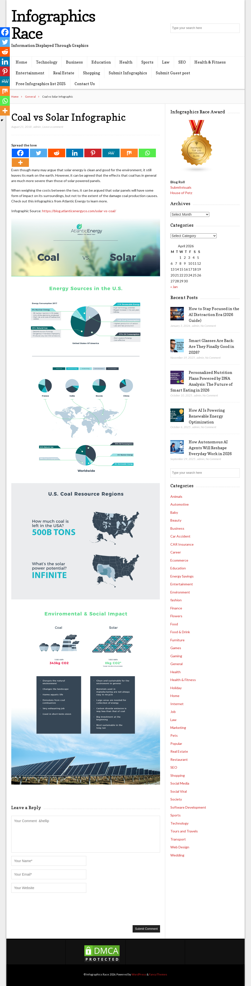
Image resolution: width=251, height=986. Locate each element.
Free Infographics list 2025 (41, 83)
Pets (174, 735)
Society (176, 799)
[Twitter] (38, 153)
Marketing (178, 727)
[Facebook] (20, 153)
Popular (176, 743)
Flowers (176, 616)
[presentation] (48, 908)
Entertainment (30, 72)
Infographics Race (53, 24)
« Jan (174, 287)
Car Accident (180, 536)
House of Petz (181, 193)
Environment (180, 592)
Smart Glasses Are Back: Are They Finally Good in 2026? (211, 346)
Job (173, 712)
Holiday (176, 688)
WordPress (139, 974)
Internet (177, 704)
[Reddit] (56, 153)
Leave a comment (52, 127)
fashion (176, 600)
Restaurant (179, 759)
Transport (178, 839)
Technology (46, 62)
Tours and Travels (184, 831)
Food (174, 624)
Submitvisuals (180, 187)
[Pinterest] (92, 153)
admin (37, 127)
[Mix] (129, 153)
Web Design (179, 847)
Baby (174, 512)
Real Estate (63, 72)
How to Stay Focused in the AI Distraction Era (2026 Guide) (214, 314)
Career (175, 552)
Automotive (179, 504)
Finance (176, 608)
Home (21, 62)
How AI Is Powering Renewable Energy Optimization (207, 416)
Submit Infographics (128, 72)
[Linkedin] (74, 153)
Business (74, 62)
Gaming (176, 656)
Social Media (179, 783)
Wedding (177, 855)
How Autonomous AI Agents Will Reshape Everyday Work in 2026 (210, 447)
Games (175, 648)
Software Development (188, 807)
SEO (182, 62)
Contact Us (85, 83)
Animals (176, 496)
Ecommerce (179, 560)
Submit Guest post (173, 72)
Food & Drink (180, 632)
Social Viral (178, 791)
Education (101, 62)
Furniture (177, 640)
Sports (147, 62)
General (30, 96)
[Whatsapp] (147, 153)
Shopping (91, 72)
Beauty (175, 520)
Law (166, 62)
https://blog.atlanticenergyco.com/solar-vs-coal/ (79, 211)
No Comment (208, 326)
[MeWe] (111, 153)
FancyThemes (158, 974)
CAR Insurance (182, 544)
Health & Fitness (210, 62)
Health (125, 62)
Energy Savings (182, 576)
